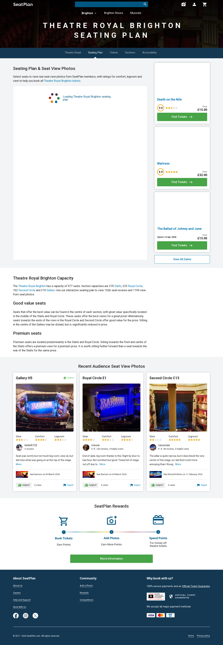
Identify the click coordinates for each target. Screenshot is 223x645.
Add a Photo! (87, 584)
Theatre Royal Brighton (32, 286)
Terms (191, 636)
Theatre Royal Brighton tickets (62, 80)
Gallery (51, 290)
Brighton (89, 13)
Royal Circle (135, 286)
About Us (18, 584)
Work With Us (20, 606)
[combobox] (111, 4)
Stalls (117, 286)
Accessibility (155, 52)
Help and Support (23, 599)
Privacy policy (203, 636)
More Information (111, 558)
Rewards (85, 592)
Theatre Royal (68, 52)
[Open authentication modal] (194, 4)
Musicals (135, 13)
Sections (133, 52)
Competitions (87, 599)
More (19, 464)
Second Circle (26, 290)
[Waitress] (182, 163)
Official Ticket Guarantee (196, 585)
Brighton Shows (113, 13)
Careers (17, 592)
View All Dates (182, 259)
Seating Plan (93, 52)
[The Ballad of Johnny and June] (182, 229)
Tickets (114, 52)
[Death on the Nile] (182, 99)
